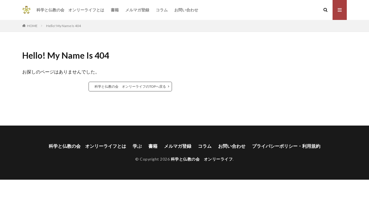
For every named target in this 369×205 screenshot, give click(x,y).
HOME (32, 26)
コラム (162, 9)
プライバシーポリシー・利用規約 (286, 146)
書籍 (115, 9)
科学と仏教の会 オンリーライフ (202, 159)
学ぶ (137, 146)
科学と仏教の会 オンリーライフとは (70, 9)
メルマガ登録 (137, 9)
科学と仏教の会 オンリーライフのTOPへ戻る (130, 86)
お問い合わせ (186, 9)
